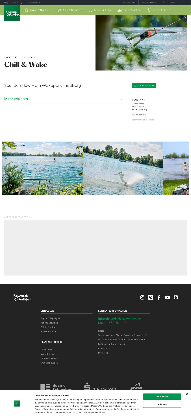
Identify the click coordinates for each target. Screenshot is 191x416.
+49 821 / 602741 (139, 115)
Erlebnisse (30, 57)
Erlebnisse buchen (49, 363)
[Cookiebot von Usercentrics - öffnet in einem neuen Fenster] (17, 411)
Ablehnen (162, 395)
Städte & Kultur (48, 327)
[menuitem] (38, 10)
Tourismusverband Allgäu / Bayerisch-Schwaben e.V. (122, 335)
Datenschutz (104, 348)
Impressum (103, 352)
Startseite (11, 57)
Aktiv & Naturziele (49, 323)
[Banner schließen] (187, 385)
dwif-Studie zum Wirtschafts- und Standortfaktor (121, 339)
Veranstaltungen (48, 354)
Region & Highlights (50, 318)
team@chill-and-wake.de (143, 120)
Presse (101, 330)
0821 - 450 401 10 (112, 323)
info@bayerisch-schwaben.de (119, 319)
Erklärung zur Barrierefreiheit (111, 344)
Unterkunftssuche (49, 358)
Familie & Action (48, 331)
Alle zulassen (162, 388)
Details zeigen (41, 411)
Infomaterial (46, 349)
